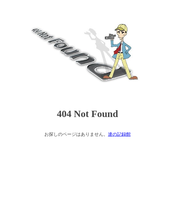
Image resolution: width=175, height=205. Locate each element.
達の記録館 (119, 134)
